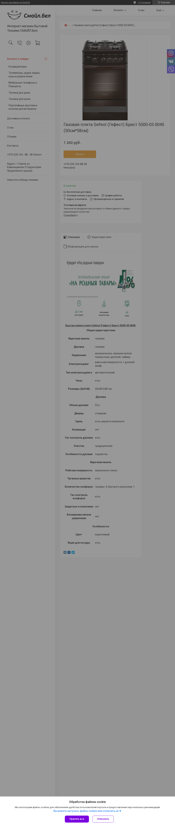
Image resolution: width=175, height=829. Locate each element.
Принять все (76, 819)
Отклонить (103, 819)
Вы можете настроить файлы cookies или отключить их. (86, 810)
